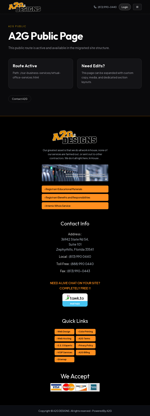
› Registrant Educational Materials (63, 189)
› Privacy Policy (85, 345)
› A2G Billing (84, 352)
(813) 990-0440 (105, 7)
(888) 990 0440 (82, 264)
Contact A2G (19, 98)
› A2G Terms (84, 338)
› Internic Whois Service (57, 205)
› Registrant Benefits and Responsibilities (67, 197)
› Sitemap (62, 359)
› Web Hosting (64, 338)
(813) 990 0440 (80, 256)
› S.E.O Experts (64, 345)
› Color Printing (85, 331)
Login (125, 7)
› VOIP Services (64, 352)
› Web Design (63, 331)
